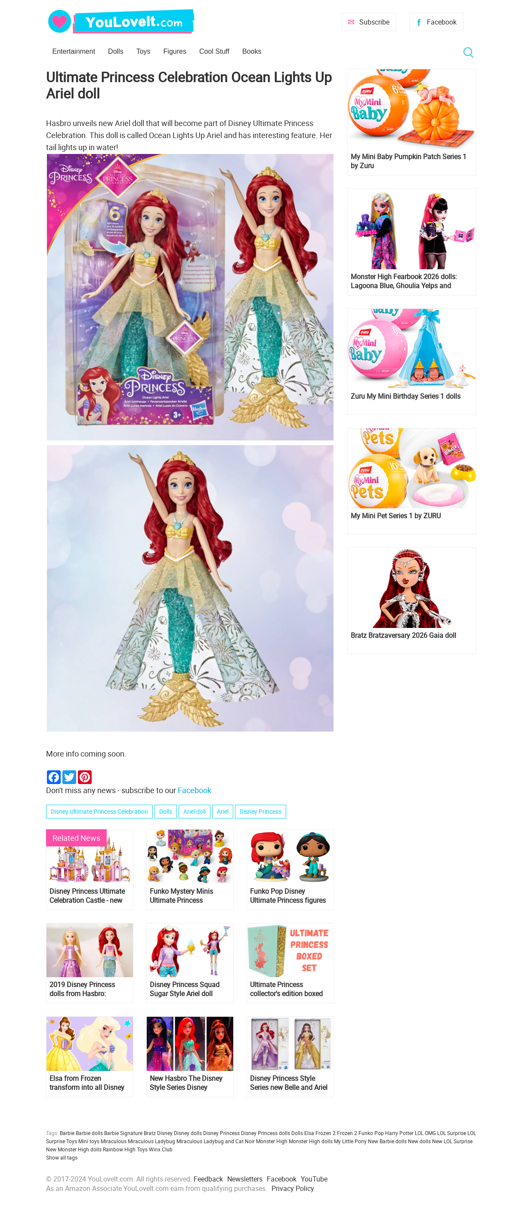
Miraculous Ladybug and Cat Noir (215, 1141)
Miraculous (114, 1141)
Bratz (150, 1132)
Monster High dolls (311, 1141)
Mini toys (88, 1141)
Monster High (271, 1141)
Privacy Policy (293, 1188)
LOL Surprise (451, 1132)
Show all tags (61, 1157)
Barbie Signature (123, 1132)
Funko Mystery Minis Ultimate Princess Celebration (181, 896)
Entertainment (74, 51)
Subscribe (374, 22)
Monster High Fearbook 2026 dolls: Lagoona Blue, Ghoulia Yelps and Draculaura (404, 281)
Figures (175, 51)
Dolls (116, 51)
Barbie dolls (89, 1132)
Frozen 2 (347, 1132)
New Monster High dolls (74, 1149)
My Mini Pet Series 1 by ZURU (396, 515)
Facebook (442, 22)
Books (251, 51)
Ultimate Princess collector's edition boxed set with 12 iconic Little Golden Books (286, 989)
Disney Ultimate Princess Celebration (99, 811)
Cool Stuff (214, 51)
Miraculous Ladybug (151, 1141)
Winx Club (161, 1149)
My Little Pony (350, 1141)
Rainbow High (119, 1149)
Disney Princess (260, 811)
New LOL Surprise (452, 1141)
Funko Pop (371, 1132)
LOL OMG (425, 1132)
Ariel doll (194, 811)
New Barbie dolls (387, 1141)
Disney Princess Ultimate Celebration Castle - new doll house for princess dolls (87, 896)
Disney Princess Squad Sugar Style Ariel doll (184, 989)
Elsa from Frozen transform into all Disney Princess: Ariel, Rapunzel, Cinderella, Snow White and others (87, 1083)
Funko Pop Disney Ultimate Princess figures (288, 896)
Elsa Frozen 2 (320, 1132)
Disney (165, 1132)
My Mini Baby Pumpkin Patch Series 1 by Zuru (408, 161)
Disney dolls (188, 1132)
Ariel (223, 811)
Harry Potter (399, 1132)
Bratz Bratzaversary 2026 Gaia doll (403, 635)
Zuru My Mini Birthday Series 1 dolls (405, 396)
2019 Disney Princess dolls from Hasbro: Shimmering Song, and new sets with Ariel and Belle (84, 989)
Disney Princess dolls (265, 1132)
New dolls (419, 1141)
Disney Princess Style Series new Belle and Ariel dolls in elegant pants (288, 1083)
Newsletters (245, 1179)
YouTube (314, 1179)
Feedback (208, 1179)
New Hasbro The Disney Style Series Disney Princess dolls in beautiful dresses (189, 1083)
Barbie (67, 1132)
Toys (143, 51)
